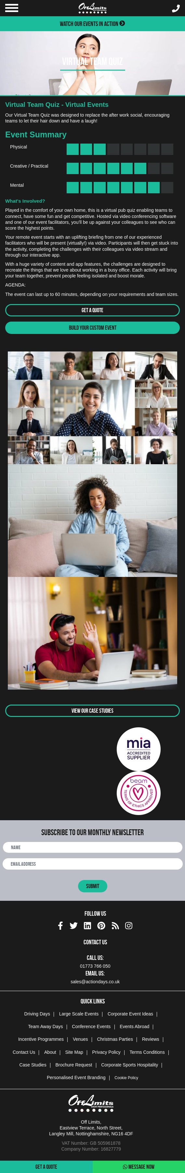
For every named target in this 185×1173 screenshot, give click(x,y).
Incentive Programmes (41, 1039)
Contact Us (24, 1052)
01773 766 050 (95, 966)
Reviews (150, 1039)
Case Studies (32, 1064)
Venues (80, 1039)
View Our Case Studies (92, 711)
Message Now (138, 1167)
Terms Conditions (147, 1052)
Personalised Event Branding (76, 1077)
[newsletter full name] (93, 847)
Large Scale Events (79, 1013)
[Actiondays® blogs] (115, 924)
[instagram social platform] (128, 924)
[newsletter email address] (93, 864)
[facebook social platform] (60, 924)
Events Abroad (134, 1026)
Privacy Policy (106, 1052)
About (50, 1052)
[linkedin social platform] (87, 924)
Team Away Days (45, 1026)
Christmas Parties (115, 1039)
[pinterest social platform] (101, 924)
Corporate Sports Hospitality (129, 1064)
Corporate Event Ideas (130, 1013)
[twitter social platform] (74, 924)
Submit (92, 886)
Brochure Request (73, 1064)
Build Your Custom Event (92, 328)
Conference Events (91, 1026)
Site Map (74, 1052)
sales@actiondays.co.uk (95, 981)
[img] (60, 926)
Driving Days (37, 1013)
